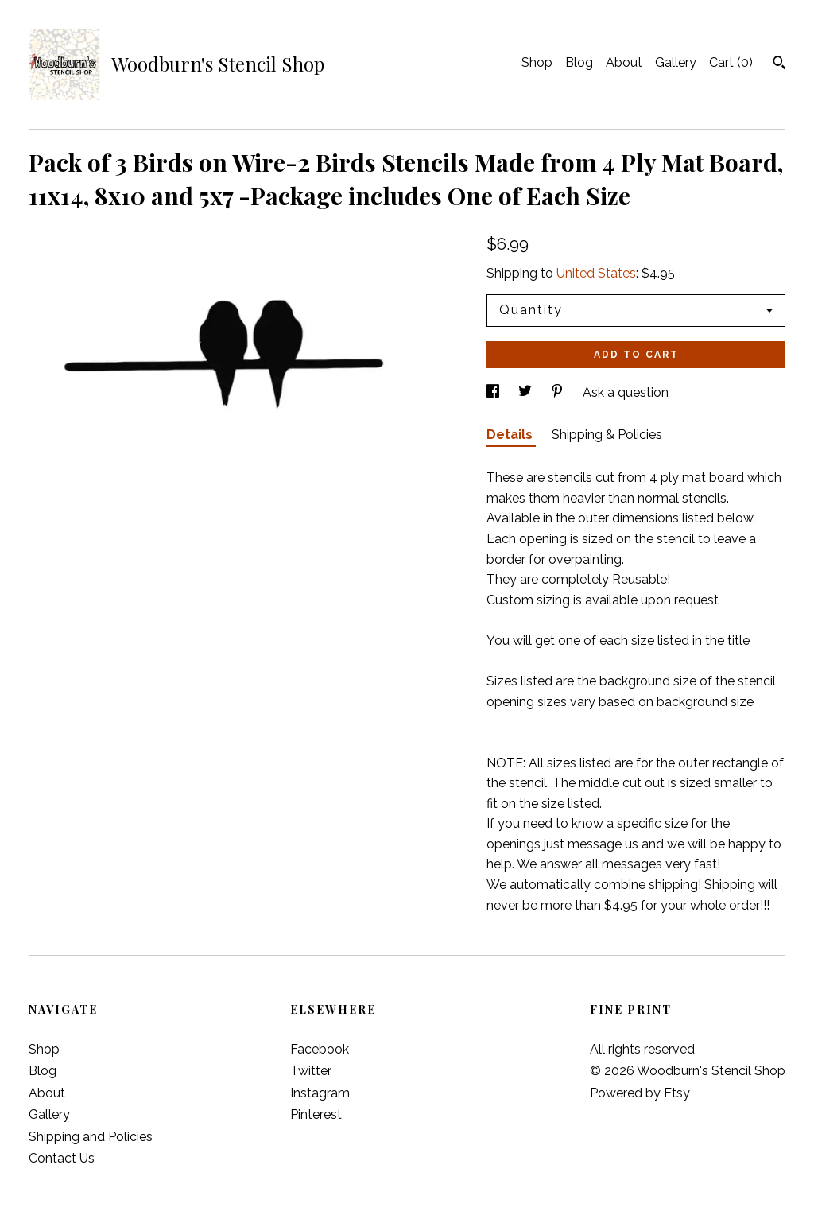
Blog (579, 62)
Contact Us (62, 1158)
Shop (536, 62)
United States (596, 273)
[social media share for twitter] (526, 392)
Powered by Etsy (640, 1093)
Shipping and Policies (91, 1136)
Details (511, 434)
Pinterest (316, 1114)
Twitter (310, 1070)
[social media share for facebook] (494, 392)
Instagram (320, 1093)
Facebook (319, 1049)
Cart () (731, 62)
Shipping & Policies (607, 434)
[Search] (779, 64)
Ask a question (626, 392)
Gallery (675, 62)
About (624, 62)
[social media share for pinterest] (559, 392)
